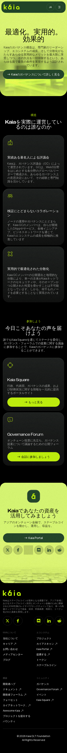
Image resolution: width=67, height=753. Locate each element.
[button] (50, 7)
